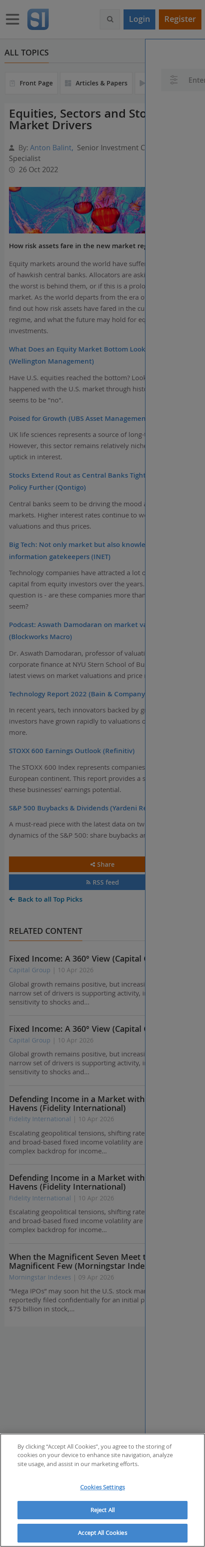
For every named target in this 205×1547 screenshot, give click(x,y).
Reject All (102, 1510)
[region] (102, 1490)
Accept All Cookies (102, 1533)
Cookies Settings (102, 1487)
